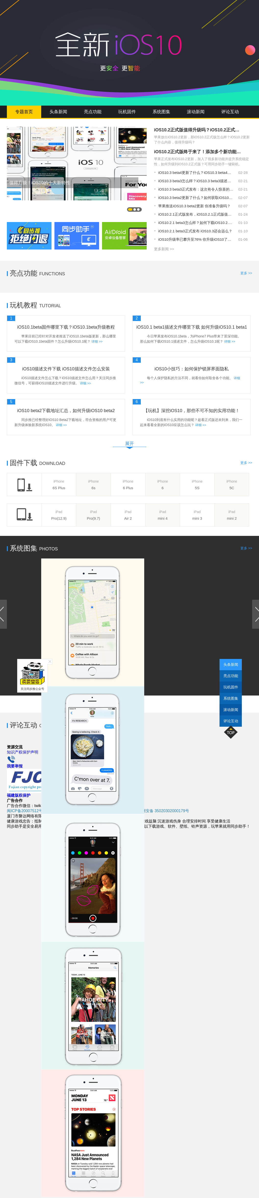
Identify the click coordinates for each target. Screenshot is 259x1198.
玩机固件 (127, 111)
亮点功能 (93, 111)
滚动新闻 (196, 111)
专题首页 (24, 111)
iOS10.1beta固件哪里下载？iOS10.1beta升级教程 (66, 327)
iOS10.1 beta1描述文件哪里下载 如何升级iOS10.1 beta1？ (191, 327)
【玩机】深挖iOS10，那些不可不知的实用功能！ (191, 410)
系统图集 (161, 111)
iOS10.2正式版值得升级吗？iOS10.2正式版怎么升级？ (198, 129)
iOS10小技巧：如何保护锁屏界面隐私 (192, 368)
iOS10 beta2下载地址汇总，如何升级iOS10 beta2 (66, 410)
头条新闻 (58, 111)
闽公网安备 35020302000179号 (159, 811)
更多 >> (246, 273)
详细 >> (97, 341)
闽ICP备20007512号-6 (26, 811)
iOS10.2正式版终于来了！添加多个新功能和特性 (198, 151)
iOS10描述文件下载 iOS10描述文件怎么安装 (66, 368)
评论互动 (230, 111)
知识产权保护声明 (22, 752)
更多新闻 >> (164, 249)
